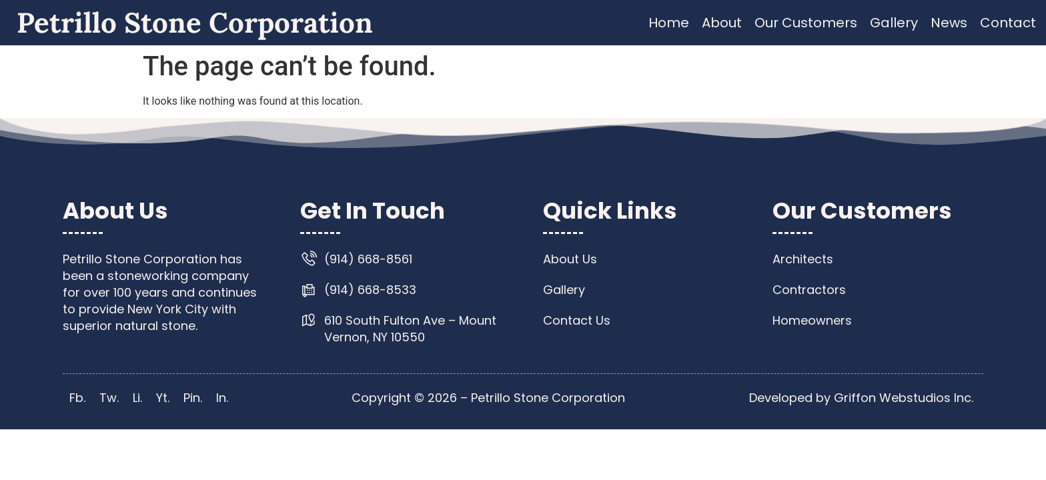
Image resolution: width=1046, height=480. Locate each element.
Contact (1008, 22)
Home (668, 22)
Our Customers (805, 22)
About (722, 22)
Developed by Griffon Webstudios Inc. (861, 397)
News (949, 22)
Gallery (894, 22)
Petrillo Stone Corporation (195, 23)
